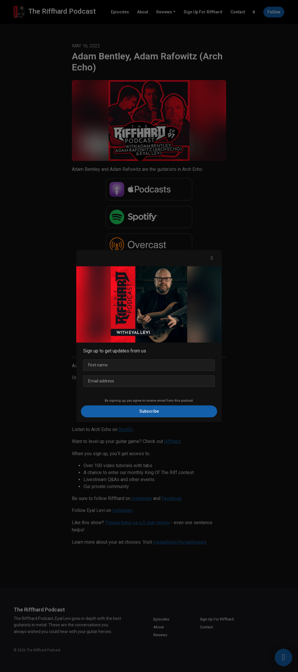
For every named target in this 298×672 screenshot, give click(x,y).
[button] (212, 258)
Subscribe (149, 411)
